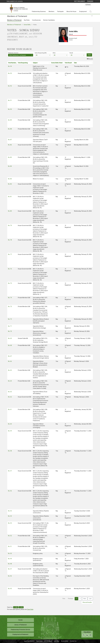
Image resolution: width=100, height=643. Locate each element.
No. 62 (10, 397)
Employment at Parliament (20, 634)
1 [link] (76, 598)
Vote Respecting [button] (23, 63)
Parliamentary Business (39, 11)
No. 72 (10, 319)
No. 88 (10, 129)
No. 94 (10, 66)
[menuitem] (79, 1)
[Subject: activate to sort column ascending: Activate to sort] (41, 63)
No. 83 (10, 179)
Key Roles (27, 20)
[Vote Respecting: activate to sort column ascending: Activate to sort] (24, 63)
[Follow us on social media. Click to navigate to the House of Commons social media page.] (87, 634)
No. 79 (10, 225)
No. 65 (10, 370)
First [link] (64, 598)
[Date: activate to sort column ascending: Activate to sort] (83, 63)
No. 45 (10, 588)
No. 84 (10, 166)
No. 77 (10, 254)
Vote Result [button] (68, 63)
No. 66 (10, 361)
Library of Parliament (20, 624)
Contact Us (73, 641)
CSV (21, 607)
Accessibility (64, 641)
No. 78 (10, 240)
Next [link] (84, 598)
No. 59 (10, 431)
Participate (60, 11)
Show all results (87, 602)
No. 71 (10, 326)
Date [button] (75, 63)
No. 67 (10, 356)
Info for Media (48, 641)
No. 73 (10, 306)
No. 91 (10, 100)
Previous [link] (70, 598)
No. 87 (10, 139)
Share (88, 4)
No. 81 (10, 196)
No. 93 (10, 73)
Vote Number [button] (12, 63)
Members (51, 11)
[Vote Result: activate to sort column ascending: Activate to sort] (68, 63)
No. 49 (10, 558)
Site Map (56, 641)
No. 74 (10, 297)
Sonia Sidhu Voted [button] (56, 63)
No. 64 (10, 381)
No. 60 (10, 424)
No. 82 (10, 184)
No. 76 (10, 269)
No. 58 (10, 451)
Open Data (30, 609)
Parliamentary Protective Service (20, 629)
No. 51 (10, 546)
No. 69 (10, 338)
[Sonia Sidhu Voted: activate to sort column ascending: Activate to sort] (57, 63)
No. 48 (10, 563)
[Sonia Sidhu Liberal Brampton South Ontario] (76, 36)
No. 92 (10, 86)
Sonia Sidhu (27, 24)
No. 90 (10, 109)
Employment (83, 11)
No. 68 (10, 345)
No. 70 (10, 331)
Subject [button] (35, 63)
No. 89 (10, 120)
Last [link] (90, 598)
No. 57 (10, 471)
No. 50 (10, 553)
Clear (89, 55)
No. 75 (10, 283)
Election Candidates (49, 20)
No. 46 (10, 576)
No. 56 (10, 491)
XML (16, 607)
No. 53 (10, 523)
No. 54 (10, 516)
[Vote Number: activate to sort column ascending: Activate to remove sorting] (12, 63)
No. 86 (10, 145)
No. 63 (10, 391)
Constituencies (36, 20)
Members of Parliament (14, 20)
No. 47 (10, 569)
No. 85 (10, 157)
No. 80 (10, 211)
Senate (20, 620)
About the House (71, 11)
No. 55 (10, 511)
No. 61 (10, 409)
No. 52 (10, 535)
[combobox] (20, 55)
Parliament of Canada (15, 1)
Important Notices (29, 641)
